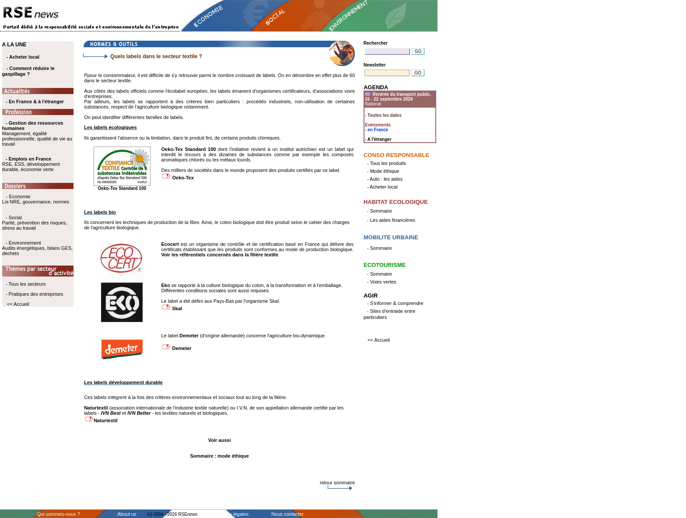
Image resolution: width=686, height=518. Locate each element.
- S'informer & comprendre (395, 303)
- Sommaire (379, 211)
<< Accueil (18, 304)
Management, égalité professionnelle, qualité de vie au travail (37, 133)
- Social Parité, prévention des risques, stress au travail (34, 223)
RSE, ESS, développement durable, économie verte (31, 166)
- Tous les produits (386, 163)
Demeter (182, 348)
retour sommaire (337, 482)
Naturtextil (105, 420)
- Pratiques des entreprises (34, 294)
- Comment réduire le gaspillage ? (28, 71)
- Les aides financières (391, 220)
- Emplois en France (29, 158)
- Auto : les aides (384, 179)
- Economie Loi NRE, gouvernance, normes (35, 199)
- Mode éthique (383, 171)
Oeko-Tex (183, 177)
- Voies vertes (381, 281)
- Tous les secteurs (26, 284)
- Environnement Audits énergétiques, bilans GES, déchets (37, 248)
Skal (177, 308)
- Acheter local (23, 57)
